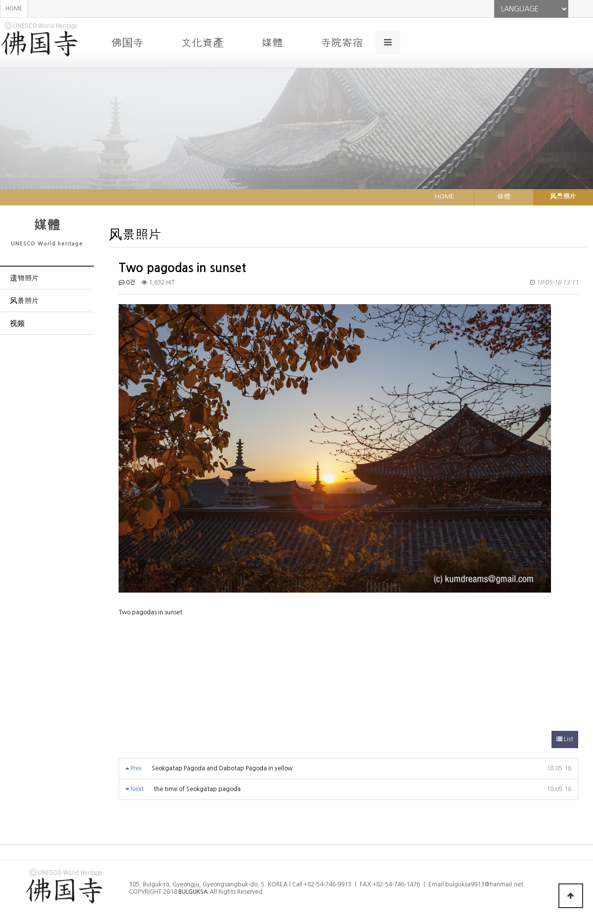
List (564, 739)
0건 (127, 282)
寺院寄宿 (341, 42)
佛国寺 (127, 42)
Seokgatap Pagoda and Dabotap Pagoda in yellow (222, 768)
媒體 (272, 42)
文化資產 (202, 42)
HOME (13, 8)
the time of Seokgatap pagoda (197, 789)
